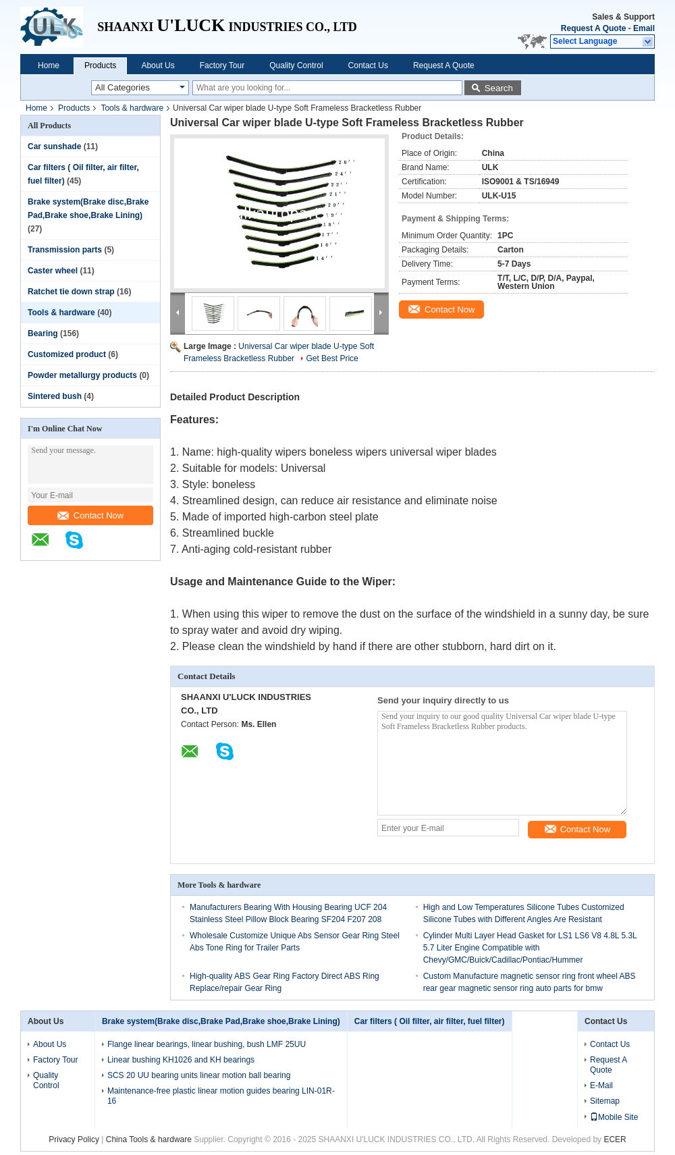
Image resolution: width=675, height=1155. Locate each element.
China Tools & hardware (149, 1139)
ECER (614, 1139)
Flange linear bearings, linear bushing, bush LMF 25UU (206, 1044)
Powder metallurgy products (82, 375)
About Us (157, 65)
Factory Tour (222, 65)
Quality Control (296, 65)
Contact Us (368, 65)
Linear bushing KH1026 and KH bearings (180, 1060)
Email (644, 28)
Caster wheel (53, 270)
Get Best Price (332, 358)
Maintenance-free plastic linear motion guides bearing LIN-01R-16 (221, 1096)
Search (499, 88)
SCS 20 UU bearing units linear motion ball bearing (198, 1075)
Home (48, 65)
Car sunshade (54, 146)
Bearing (43, 333)
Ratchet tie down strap (71, 291)
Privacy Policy (74, 1139)
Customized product (67, 354)
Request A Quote (593, 28)
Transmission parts (65, 249)
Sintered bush (55, 396)
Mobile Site (614, 1117)
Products (100, 65)
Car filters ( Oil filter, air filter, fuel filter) (429, 1021)
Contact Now (90, 515)
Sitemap (605, 1101)
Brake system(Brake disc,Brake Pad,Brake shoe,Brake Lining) (221, 1021)
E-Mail (601, 1085)
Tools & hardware (132, 108)
